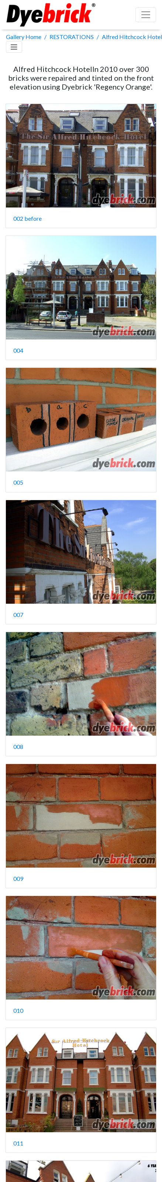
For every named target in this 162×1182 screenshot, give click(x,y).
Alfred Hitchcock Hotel (132, 36)
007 (18, 614)
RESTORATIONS (71, 36)
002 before (27, 218)
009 (18, 878)
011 (18, 1143)
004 (18, 350)
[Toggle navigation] (14, 47)
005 (18, 482)
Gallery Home (23, 36)
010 (18, 1010)
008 (18, 746)
